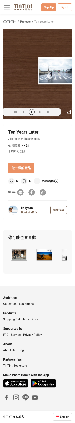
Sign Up (49, 7)
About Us (9, 350)
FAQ (6, 334)
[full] (68, 112)
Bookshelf (29, 212)
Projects (25, 21)
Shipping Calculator (16, 319)
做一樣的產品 (21, 168)
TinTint (10, 21)
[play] (31, 112)
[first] (15, 112)
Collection (10, 303)
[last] (48, 112)
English (64, 416)
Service (16, 334)
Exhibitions (26, 303)
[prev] (23, 112)
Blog (21, 350)
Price (35, 319)
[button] (18, 254)
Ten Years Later (44, 21)
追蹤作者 (58, 210)
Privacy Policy (32, 334)
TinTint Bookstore (15, 365)
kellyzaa (27, 208)
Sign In (64, 7)
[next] (40, 112)
